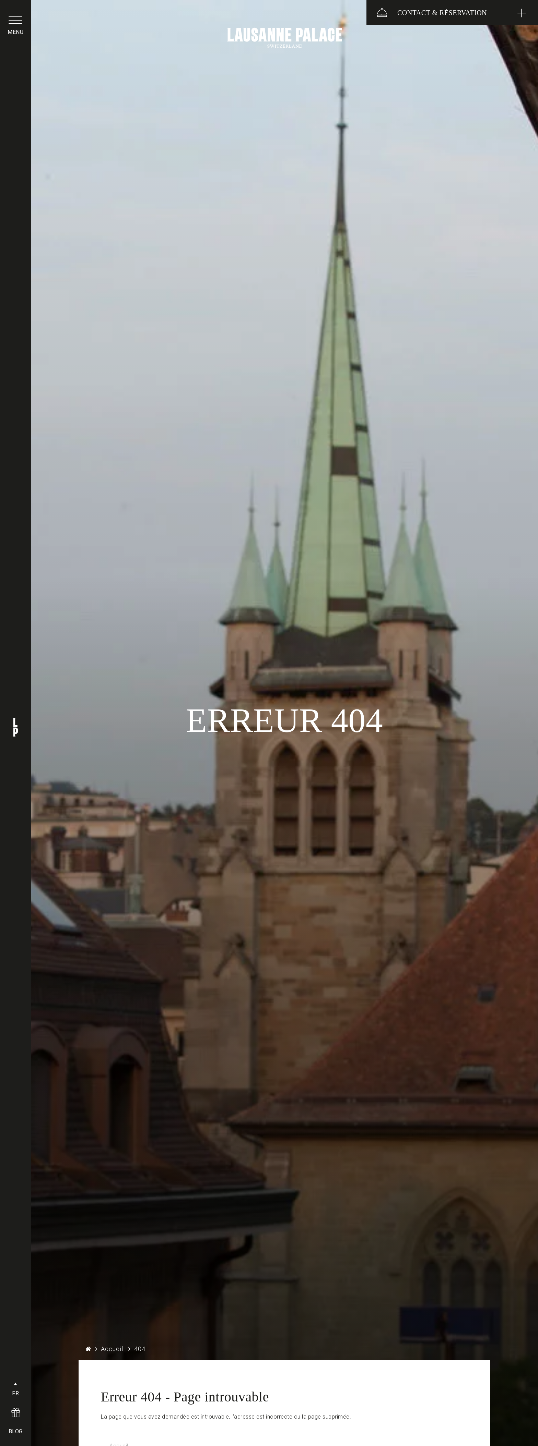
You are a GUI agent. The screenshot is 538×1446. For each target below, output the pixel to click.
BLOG (16, 1431)
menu (15, 32)
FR (15, 1393)
